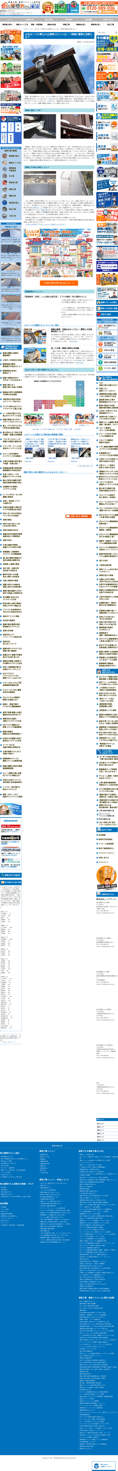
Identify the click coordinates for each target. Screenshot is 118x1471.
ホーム (9, 20)
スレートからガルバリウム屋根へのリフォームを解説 (95, 1232)
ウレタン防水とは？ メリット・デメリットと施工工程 (96, 1344)
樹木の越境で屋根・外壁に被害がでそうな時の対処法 (95, 1268)
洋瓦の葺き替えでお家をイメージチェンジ (92, 1430)
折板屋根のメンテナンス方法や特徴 (90, 1213)
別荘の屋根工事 (44, 1231)
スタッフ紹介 (5, 1209)
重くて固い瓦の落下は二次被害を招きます (92, 1277)
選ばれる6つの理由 (6, 1161)
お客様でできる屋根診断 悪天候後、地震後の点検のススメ (98, 1272)
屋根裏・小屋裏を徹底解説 (87, 1380)
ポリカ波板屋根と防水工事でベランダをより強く (54, 1235)
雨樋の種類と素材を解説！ (48, 1228)
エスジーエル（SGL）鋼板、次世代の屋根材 (92, 1419)
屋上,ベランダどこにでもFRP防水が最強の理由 (93, 1333)
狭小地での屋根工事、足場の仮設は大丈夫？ (92, 1225)
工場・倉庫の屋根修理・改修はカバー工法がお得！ (55, 1219)
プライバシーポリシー (7, 1218)
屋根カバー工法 (22, 25)
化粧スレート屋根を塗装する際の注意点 (91, 1218)
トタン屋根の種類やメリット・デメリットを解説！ (94, 1211)
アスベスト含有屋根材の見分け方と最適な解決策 (94, 1392)
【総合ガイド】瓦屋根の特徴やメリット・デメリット (95, 1257)
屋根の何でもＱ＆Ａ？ (86, 1448)
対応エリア (4, 1211)
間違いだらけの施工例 (86, 1186)
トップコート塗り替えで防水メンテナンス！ (92, 1346)
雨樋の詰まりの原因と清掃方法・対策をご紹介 (53, 1221)
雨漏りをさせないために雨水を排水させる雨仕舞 (94, 1364)
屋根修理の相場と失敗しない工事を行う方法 (92, 1200)
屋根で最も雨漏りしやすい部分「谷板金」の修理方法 (95, 1369)
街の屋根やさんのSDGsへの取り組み (11, 1177)
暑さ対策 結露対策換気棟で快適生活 (90, 1383)
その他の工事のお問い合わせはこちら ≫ (59, 283)
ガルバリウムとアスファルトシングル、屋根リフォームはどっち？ (99, 1412)
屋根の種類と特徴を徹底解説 (88, 1303)
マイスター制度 (5, 1172)
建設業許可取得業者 (6, 1213)
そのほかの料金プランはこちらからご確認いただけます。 (45, 224)
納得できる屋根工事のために (88, 1184)
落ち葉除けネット (36, 207)
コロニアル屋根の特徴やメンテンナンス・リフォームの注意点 (97, 1234)
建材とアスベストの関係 (87, 1398)
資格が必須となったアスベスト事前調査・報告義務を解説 (96, 1396)
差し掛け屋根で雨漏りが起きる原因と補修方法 (93, 1362)
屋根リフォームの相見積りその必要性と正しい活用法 (95, 1160)
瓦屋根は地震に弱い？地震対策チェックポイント (94, 1261)
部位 (50, 99)
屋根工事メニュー (45, 1185)
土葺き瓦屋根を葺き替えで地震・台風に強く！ (93, 1426)
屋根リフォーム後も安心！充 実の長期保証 (13, 1170)
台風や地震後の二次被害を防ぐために (90, 1281)
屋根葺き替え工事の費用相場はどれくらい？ (53, 1242)
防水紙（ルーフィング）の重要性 (89, 1401)
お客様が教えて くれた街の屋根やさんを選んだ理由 (16, 1196)
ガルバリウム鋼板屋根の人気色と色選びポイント (94, 1252)
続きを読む (74, 341)
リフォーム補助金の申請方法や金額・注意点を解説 (55, 1240)
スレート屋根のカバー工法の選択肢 (90, 1207)
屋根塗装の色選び (85, 1189)
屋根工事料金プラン (46, 1187)
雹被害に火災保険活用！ (87, 1286)
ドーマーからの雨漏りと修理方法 (89, 1437)
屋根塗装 (42, 1159)
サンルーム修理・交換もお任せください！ (52, 1217)
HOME (26, 29)
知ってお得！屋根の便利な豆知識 (89, 1306)
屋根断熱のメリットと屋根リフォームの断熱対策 (94, 1439)
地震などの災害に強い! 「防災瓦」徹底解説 (92, 1263)
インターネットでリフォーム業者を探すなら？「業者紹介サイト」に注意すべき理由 (99, 1174)
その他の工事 (44, 1172)
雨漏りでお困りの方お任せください (50, 1194)
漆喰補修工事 (44, 1161)
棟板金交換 (51, 25)
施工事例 (68, 20)
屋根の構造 (83, 1310)
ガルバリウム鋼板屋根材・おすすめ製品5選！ (93, 1238)
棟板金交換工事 (44, 1163)
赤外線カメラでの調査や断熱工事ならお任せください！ (56, 1212)
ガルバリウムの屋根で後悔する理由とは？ (92, 1417)
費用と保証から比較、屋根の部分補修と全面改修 (94, 1202)
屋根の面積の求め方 (85, 1374)
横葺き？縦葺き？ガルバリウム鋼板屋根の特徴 (93, 1241)
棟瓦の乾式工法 (84, 1259)
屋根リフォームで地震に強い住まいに (51, 1201)
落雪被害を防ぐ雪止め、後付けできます (91, 1266)
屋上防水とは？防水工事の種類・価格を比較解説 (94, 1337)
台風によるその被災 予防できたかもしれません (93, 1284)
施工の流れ (49, 20)
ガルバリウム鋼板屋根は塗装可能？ (90, 1247)
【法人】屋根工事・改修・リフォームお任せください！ (56, 1233)
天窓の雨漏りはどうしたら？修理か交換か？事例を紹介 (96, 1324)
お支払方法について (6, 1174)
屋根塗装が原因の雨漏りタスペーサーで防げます (94, 1328)
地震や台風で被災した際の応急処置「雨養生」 (93, 1378)
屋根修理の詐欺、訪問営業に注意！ (90, 1169)
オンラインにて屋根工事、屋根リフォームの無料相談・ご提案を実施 (99, 1157)
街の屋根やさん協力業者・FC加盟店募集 (12, 1225)
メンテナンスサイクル (86, 1162)
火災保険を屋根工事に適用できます (50, 1203)
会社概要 (88, 20)
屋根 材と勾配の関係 (85, 1358)
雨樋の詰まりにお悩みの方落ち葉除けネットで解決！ (55, 1224)
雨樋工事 (66, 25)
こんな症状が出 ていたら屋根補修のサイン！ (93, 1275)
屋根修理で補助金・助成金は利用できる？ (52, 1237)
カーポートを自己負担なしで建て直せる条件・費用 (55, 1210)
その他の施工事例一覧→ (85, 466)
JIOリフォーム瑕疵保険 (7, 1168)
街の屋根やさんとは (6, 1156)
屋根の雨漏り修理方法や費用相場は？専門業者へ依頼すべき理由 (98, 1367)
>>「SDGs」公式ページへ (8, 1042)
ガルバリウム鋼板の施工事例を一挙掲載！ (92, 1227)
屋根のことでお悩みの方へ (87, 1154)
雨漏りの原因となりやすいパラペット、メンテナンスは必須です (98, 1340)
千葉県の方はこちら (59, 425)
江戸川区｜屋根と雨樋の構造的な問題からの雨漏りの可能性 (65, 429)
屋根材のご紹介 (84, 1371)
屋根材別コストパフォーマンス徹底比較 (91, 1408)
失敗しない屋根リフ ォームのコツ (89, 1198)
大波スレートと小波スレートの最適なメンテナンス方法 (96, 1428)
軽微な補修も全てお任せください (49, 1192)
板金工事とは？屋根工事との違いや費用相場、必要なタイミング (98, 1180)
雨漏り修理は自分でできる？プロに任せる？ (92, 1317)
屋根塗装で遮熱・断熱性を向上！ (89, 1191)
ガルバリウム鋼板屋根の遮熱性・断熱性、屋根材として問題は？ (98, 1250)
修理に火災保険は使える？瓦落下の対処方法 (92, 1279)
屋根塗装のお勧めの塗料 (87, 1446)
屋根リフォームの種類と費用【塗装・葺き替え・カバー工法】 (97, 1204)
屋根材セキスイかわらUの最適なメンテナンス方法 (94, 1223)
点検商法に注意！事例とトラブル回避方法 (92, 1171)
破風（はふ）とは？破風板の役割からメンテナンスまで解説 (97, 1353)
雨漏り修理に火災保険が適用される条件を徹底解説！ (95, 1288)
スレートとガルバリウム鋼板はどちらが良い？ (93, 1229)
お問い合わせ (108, 20)
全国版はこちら (84, 425)
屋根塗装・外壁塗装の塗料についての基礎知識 (93, 1444)
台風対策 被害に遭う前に (47, 1199)
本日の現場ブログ (6, 1192)
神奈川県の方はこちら (33, 425)
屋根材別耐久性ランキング (87, 1410)
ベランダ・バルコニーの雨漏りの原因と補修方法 (94, 1342)
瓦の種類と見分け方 (85, 1389)
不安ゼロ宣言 (5, 1165)
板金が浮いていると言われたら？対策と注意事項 (94, 1177)
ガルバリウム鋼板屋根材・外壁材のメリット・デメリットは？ (97, 1243)
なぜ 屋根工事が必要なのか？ (88, 1193)
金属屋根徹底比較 (85, 1414)
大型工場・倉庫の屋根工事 (48, 1206)
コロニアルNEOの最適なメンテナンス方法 (92, 1236)
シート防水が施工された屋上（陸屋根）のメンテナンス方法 (97, 1335)
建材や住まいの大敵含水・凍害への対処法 (92, 1387)
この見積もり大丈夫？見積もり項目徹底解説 (92, 1167)
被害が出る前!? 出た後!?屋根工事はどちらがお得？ (94, 1195)
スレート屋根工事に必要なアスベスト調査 (92, 1394)
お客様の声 (29, 20)
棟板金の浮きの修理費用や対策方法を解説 (92, 1182)
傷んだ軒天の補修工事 (86, 1351)
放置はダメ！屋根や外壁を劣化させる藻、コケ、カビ (95, 1432)
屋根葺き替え (7, 25)
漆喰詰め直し (81, 25)
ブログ (31, 29)
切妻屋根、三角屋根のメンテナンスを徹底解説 (93, 1315)
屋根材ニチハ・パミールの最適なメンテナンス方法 (94, 1220)
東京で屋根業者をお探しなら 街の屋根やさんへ (14, 1159)
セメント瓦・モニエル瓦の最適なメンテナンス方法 (94, 1423)
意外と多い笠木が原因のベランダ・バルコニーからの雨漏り (97, 1331)
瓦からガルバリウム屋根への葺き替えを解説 (92, 1245)
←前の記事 (35, 429)
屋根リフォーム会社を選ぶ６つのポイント (92, 1270)
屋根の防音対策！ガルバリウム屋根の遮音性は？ (94, 1254)
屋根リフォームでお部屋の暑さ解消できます (92, 1385)
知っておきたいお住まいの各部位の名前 (91, 1308)
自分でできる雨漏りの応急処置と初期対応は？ (93, 1360)
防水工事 (110, 25)
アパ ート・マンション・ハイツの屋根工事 (52, 1208)
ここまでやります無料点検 (48, 1190)
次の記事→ (78, 429)
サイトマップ (5, 1223)
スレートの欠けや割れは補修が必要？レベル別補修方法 (96, 1209)
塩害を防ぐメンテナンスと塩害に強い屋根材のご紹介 (95, 1435)
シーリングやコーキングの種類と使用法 (91, 1405)
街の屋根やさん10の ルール (9, 1163)
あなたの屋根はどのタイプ (87, 1301)
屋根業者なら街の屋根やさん (9, 1216)
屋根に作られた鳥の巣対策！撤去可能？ (51, 1226)
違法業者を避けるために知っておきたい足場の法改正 (95, 1291)
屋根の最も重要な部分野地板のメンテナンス (92, 1403)
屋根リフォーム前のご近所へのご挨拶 (90, 1165)
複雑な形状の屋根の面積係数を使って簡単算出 (93, 1376)
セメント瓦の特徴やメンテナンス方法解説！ (92, 1421)
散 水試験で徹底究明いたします (49, 1197)
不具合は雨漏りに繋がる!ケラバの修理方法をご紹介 (94, 1321)
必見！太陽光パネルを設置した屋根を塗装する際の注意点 (96, 1216)
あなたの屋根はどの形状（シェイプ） (90, 1355)
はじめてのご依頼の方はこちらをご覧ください (53, 1183)
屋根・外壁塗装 (37, 25)
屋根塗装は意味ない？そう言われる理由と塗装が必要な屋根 (97, 1326)
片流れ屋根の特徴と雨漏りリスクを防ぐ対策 (92, 1312)
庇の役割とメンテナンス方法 (88, 1349)
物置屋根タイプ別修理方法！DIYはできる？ (53, 1215)
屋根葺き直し (96, 25)
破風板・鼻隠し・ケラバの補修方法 (90, 1319)
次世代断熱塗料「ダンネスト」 (89, 1442)
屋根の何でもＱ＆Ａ (6, 1194)
